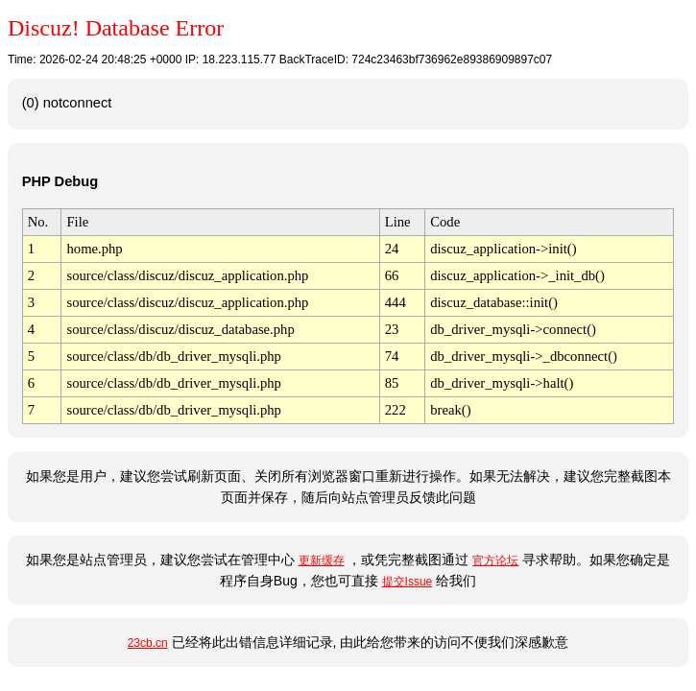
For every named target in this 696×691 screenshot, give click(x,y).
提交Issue (407, 581)
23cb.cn (148, 643)
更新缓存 (322, 560)
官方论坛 (495, 560)
